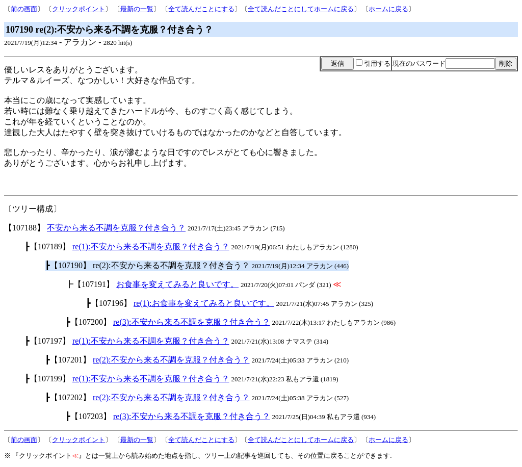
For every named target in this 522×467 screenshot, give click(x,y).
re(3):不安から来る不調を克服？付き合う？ (191, 322)
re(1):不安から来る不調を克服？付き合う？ (150, 246)
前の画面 (24, 9)
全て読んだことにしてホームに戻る (301, 9)
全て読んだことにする (201, 9)
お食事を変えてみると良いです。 (177, 284)
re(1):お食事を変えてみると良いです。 (204, 303)
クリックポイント (78, 9)
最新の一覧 (136, 9)
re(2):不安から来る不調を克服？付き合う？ (171, 359)
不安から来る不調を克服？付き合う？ (116, 227)
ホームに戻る (388, 9)
